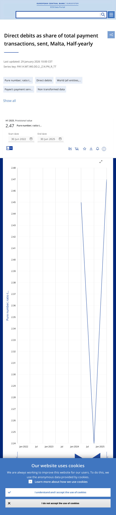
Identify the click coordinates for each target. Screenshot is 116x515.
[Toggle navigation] (111, 14)
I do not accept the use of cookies (60, 503)
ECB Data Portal (57, 7)
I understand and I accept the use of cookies (60, 492)
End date (42, 133)
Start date (13, 133)
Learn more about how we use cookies (61, 482)
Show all (9, 100)
